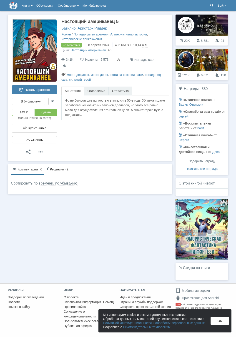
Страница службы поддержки (141, 302)
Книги (27, 5)
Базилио (68, 28)
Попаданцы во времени (90, 34)
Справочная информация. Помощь (89, 302)
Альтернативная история (128, 34)
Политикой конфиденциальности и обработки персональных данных (154, 323)
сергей (183, 116)
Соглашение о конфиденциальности (80, 314)
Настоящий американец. (88, 50)
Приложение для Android (197, 297)
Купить (46, 112)
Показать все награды (202, 169)
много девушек (78, 75)
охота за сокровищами (126, 75)
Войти (222, 5)
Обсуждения (45, 5)
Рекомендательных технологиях (147, 327)
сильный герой (80, 79)
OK (220, 321)
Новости (14, 302)
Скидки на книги (196, 268)
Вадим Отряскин (191, 104)
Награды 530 (141, 60)
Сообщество (68, 5)
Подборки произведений (26, 297)
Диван (216, 152)
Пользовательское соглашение (87, 321)
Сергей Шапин (160, 307)
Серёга (184, 140)
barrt (200, 128)
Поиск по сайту (19, 307)
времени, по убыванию (58, 183)
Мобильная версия (193, 290)
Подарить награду (201, 161)
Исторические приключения (81, 39)
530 (205, 89)
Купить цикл (34, 128)
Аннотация (73, 91)
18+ (178, 304)
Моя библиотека (94, 5)
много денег (99, 75)
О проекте (71, 297)
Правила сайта (75, 307)
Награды (191, 89)
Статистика (120, 91)
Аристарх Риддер (92, 28)
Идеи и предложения (135, 297)
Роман (66, 34)
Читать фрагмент (34, 90)
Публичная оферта (78, 326)
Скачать (34, 140)
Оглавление (96, 91)
